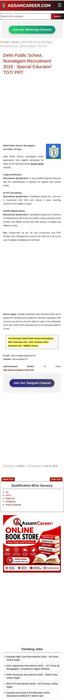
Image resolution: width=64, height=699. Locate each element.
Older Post (56, 479)
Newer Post (8, 479)
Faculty (15, 42)
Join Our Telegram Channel (32, 383)
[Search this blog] (25, 16)
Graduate (11, 501)
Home (6, 42)
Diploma (10, 498)
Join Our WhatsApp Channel (32, 29)
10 (7, 492)
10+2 (8, 495)
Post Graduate (13, 504)
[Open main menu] (59, 5)
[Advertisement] (32, 110)
